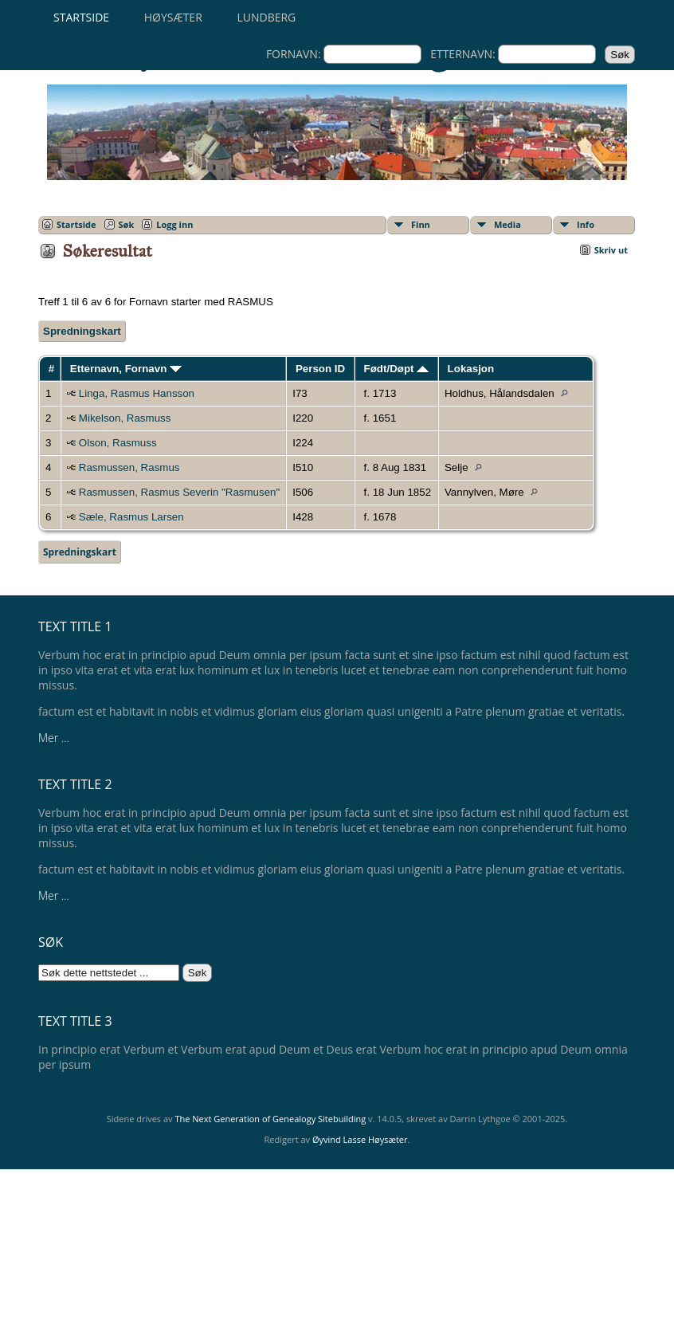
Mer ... (53, 737)
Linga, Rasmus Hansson (136, 393)
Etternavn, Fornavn (126, 369)
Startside (81, 17)
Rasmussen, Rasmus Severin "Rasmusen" (179, 492)
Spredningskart (82, 331)
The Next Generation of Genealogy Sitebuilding (270, 1119)
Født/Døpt (396, 369)
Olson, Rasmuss (118, 443)
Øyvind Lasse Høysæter (360, 1139)
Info (585, 224)
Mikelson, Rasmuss (125, 418)
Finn (420, 224)
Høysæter (173, 17)
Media (507, 224)
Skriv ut (611, 250)
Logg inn (174, 224)
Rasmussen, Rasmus (129, 467)
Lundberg (266, 17)
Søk (127, 224)
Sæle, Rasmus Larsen (131, 517)
